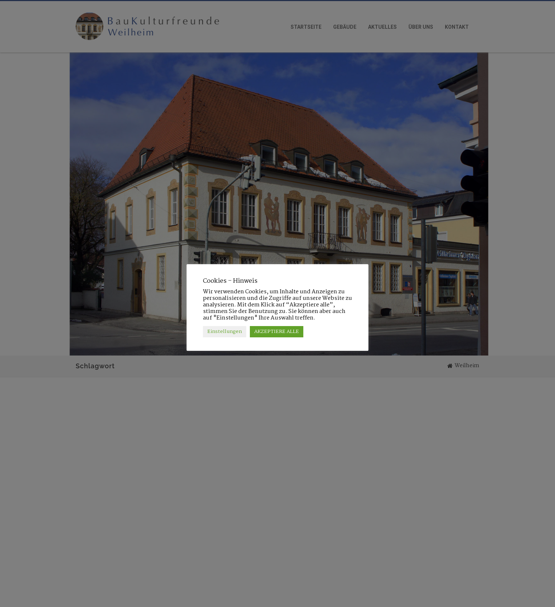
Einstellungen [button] (224, 332)
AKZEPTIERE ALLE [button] (276, 332)
